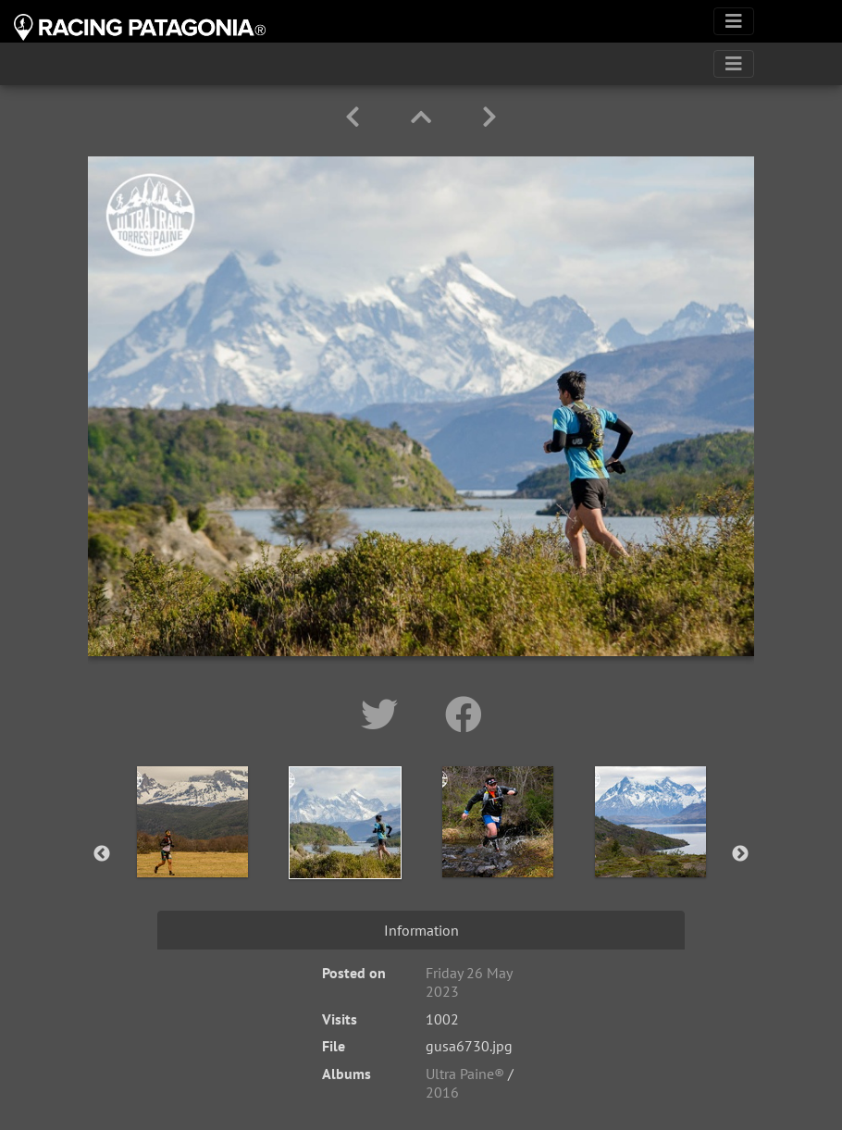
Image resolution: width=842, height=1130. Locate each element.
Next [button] (740, 854)
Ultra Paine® (465, 1073)
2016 (442, 1092)
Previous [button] (102, 854)
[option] (192, 850)
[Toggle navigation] (733, 21)
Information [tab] (421, 930)
